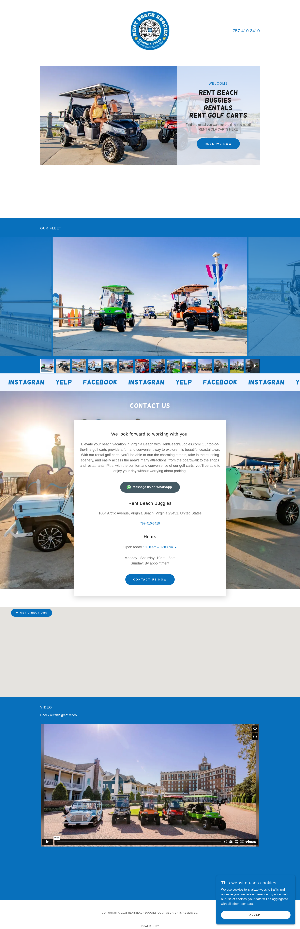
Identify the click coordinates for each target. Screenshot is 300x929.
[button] (174, 510)
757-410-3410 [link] (246, 30)
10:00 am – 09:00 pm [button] (158, 510)
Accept (255, 914)
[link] (150, 30)
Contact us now (150, 532)
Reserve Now (218, 143)
